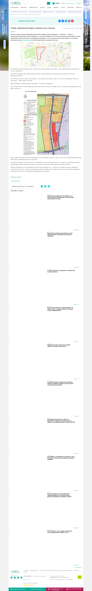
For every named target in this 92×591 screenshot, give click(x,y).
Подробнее (77, 229)
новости (42, 7)
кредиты (56, 7)
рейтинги (78, 7)
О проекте (26, 570)
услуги (63, 7)
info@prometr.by (26, 579)
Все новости (77, 567)
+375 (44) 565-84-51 (34, 576)
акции (49, 7)
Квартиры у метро (62, 11)
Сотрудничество (34, 570)
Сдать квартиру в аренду (75, 11)
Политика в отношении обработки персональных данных (56, 570)
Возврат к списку (16, 181)
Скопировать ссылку (68, 28)
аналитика (70, 7)
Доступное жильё (49, 11)
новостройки (14, 7)
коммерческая (33, 7)
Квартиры (24, 7)
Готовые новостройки (36, 11)
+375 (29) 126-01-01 (59, 577)
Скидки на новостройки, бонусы (20, 11)
